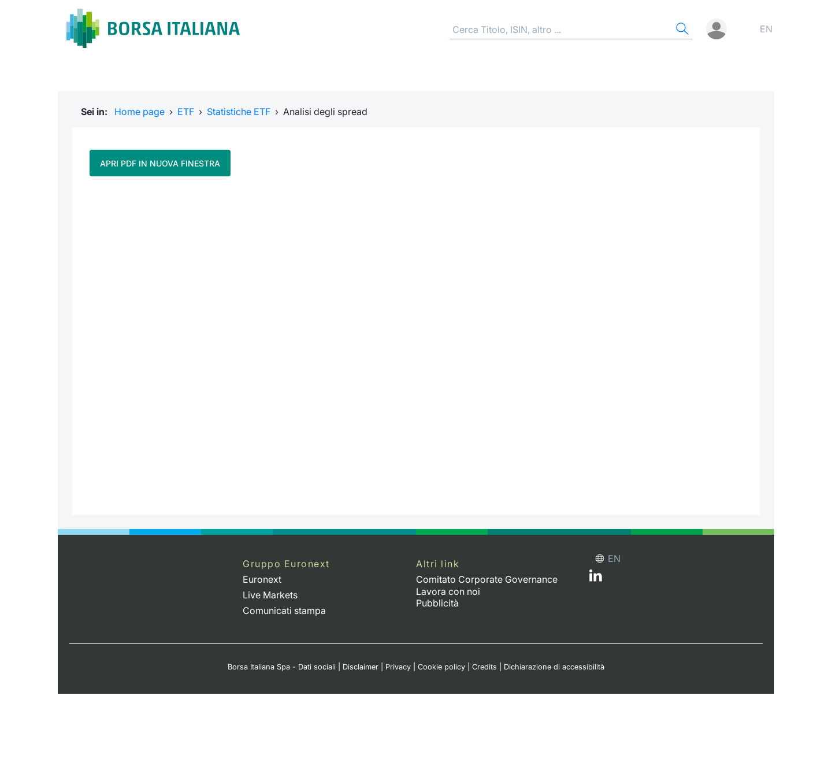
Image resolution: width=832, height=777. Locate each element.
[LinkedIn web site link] (595, 578)
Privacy (398, 667)
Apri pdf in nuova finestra (160, 163)
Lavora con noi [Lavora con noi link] (448, 591)
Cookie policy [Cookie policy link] (441, 667)
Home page (139, 111)
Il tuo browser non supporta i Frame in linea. (416, 344)
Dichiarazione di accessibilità (554, 667)
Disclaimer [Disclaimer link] (360, 667)
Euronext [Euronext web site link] (262, 579)
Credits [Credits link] (484, 667)
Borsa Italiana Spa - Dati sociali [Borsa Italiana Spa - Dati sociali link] (282, 667)
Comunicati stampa (284, 610)
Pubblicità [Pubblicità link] (437, 603)
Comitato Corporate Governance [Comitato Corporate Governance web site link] (487, 579)
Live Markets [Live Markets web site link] (270, 595)
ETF (185, 111)
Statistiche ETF (238, 111)
